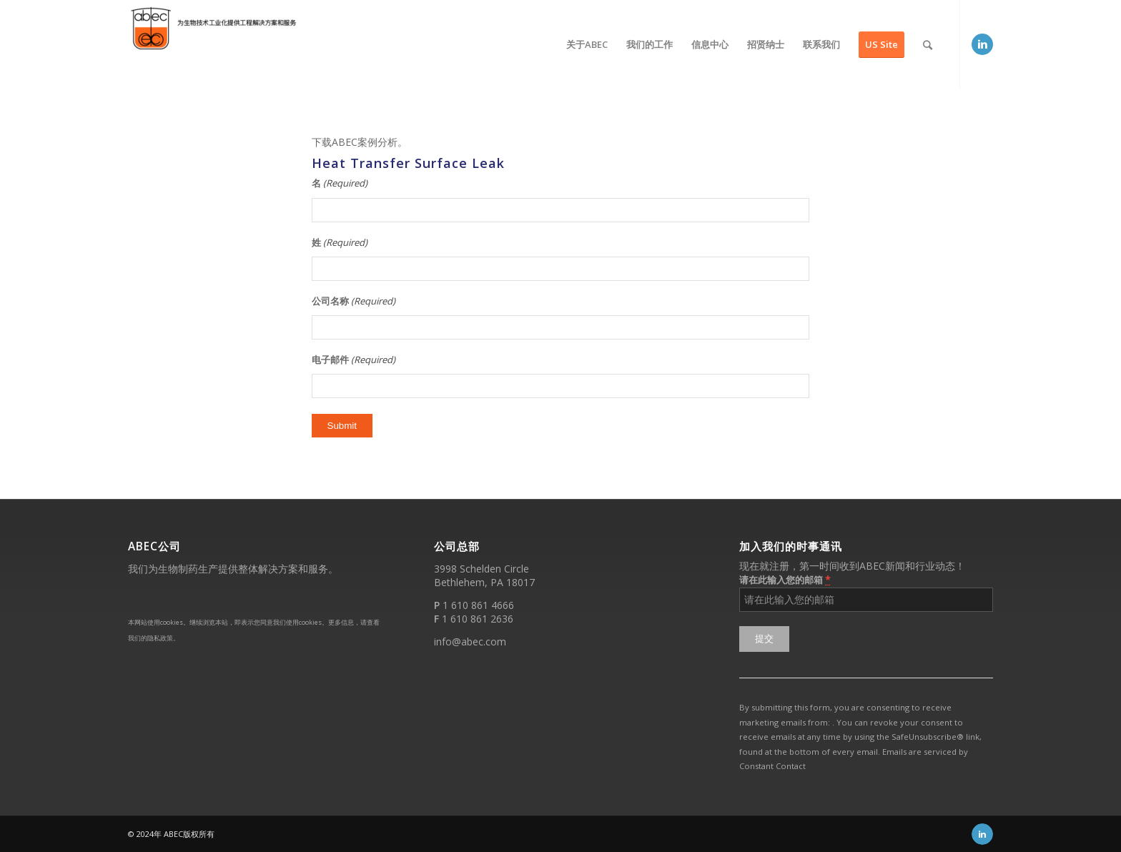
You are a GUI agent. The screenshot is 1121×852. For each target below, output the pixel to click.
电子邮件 (353, 360)
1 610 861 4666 (478, 605)
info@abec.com (470, 641)
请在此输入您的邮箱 (785, 579)
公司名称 (353, 301)
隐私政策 (160, 638)
